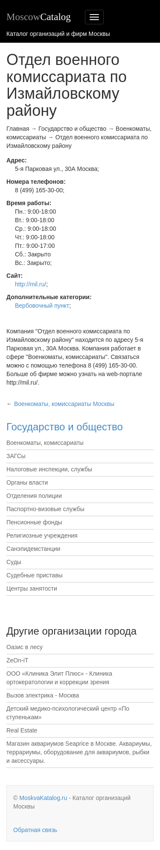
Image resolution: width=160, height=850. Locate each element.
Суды (13, 562)
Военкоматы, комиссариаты (45, 442)
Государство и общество (64, 426)
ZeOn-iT (17, 660)
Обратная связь (35, 829)
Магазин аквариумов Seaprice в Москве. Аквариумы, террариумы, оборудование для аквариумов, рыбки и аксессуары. (79, 752)
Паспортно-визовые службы (45, 509)
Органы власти (27, 482)
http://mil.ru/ (30, 284)
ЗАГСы (16, 456)
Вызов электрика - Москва (42, 695)
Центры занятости (31, 588)
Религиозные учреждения (42, 535)
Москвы (64, 403)
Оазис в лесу (24, 647)
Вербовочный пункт (42, 305)
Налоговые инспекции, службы (49, 469)
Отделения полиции (34, 495)
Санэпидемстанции (33, 548)
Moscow (38, 17)
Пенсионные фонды (34, 522)
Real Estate (21, 730)
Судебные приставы (34, 575)
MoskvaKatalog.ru (43, 797)
